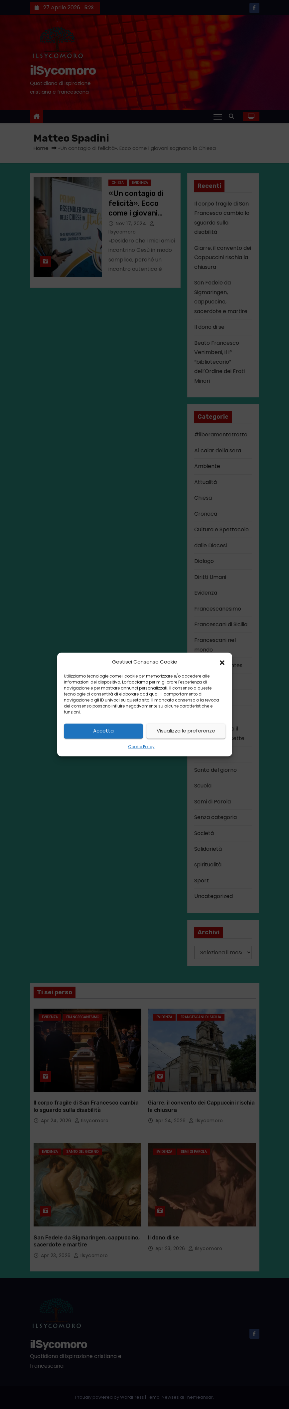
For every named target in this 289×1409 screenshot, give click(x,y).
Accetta (103, 730)
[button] (222, 662)
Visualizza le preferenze (186, 730)
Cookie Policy (141, 746)
